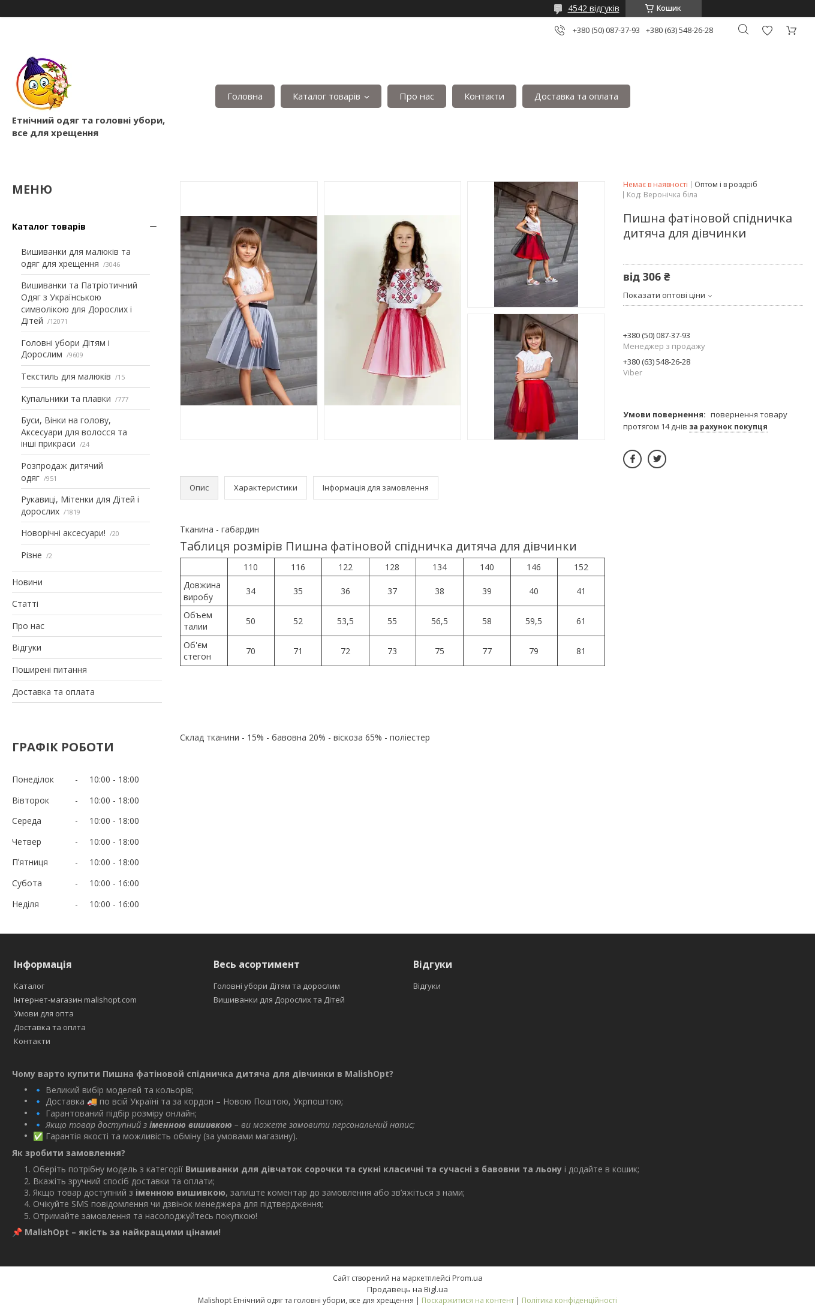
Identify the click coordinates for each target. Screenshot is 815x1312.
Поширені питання (49, 669)
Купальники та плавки (66, 398)
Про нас (416, 96)
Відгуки (26, 647)
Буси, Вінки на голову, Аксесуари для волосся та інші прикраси (74, 431)
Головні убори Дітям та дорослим (276, 985)
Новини (27, 582)
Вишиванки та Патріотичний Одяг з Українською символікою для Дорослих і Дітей (79, 302)
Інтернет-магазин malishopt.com (75, 999)
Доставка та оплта (50, 1027)
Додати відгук (767, 30)
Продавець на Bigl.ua (407, 1289)
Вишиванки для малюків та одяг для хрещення (76, 257)
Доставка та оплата (576, 96)
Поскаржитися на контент (468, 1300)
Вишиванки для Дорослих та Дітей (279, 999)
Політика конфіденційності (569, 1300)
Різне (31, 555)
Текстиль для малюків (66, 376)
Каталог (29, 985)
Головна (245, 96)
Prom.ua (467, 1277)
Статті (25, 603)
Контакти (484, 96)
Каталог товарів (326, 96)
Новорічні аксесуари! (63, 532)
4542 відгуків (593, 8)
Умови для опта (44, 1013)
